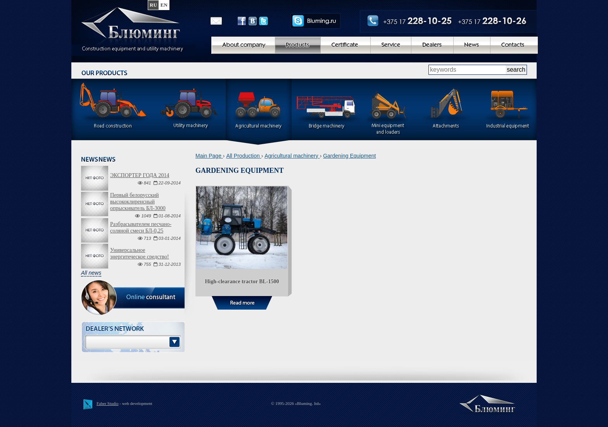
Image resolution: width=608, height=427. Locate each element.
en (164, 5)
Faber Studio (108, 403)
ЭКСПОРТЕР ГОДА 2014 (139, 175)
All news (91, 273)
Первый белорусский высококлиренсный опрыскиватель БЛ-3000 (138, 201)
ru (153, 5)
